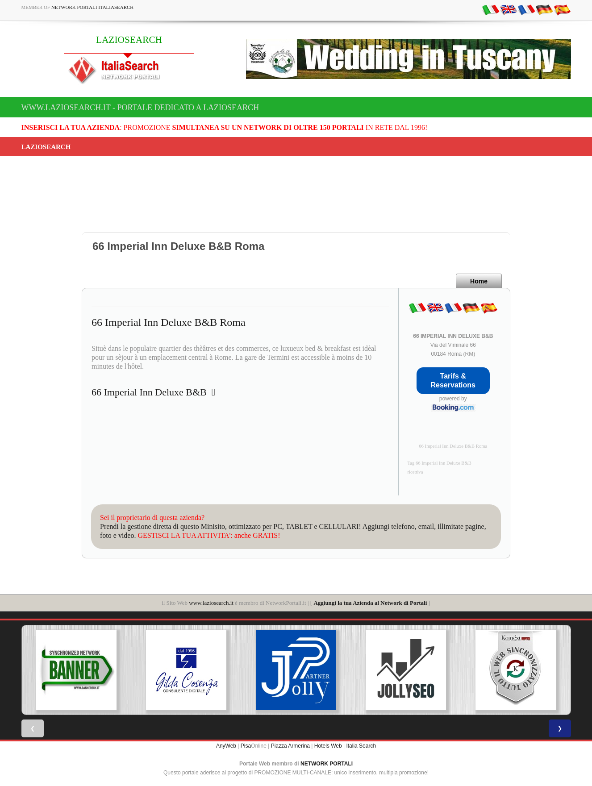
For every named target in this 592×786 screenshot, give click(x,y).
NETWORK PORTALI (326, 764)
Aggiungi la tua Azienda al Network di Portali (370, 602)
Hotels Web (328, 746)
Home (479, 281)
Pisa (246, 746)
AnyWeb (226, 746)
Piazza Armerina (290, 746)
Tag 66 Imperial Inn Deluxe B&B (439, 463)
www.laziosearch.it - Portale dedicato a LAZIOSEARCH (140, 107)
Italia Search (361, 746)
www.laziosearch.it (211, 602)
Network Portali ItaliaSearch (92, 7)
